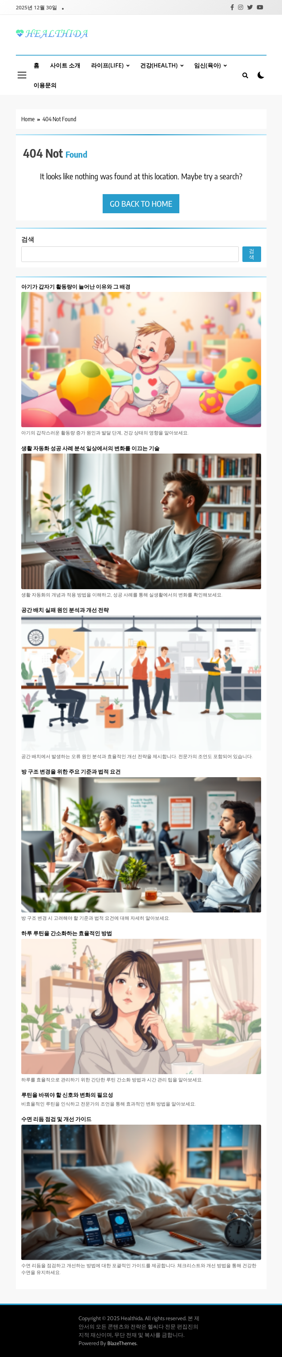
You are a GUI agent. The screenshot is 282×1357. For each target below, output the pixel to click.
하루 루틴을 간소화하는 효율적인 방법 (66, 932)
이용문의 (45, 85)
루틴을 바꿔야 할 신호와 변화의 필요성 (67, 1094)
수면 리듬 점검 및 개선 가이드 (56, 1118)
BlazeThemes (121, 1343)
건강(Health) (159, 65)
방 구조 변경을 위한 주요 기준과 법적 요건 (71, 771)
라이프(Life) (107, 65)
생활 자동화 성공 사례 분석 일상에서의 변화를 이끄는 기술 (90, 448)
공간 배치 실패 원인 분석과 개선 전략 (65, 609)
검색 (27, 239)
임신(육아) (207, 65)
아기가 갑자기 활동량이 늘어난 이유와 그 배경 (75, 286)
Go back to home (141, 203)
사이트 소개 (65, 65)
